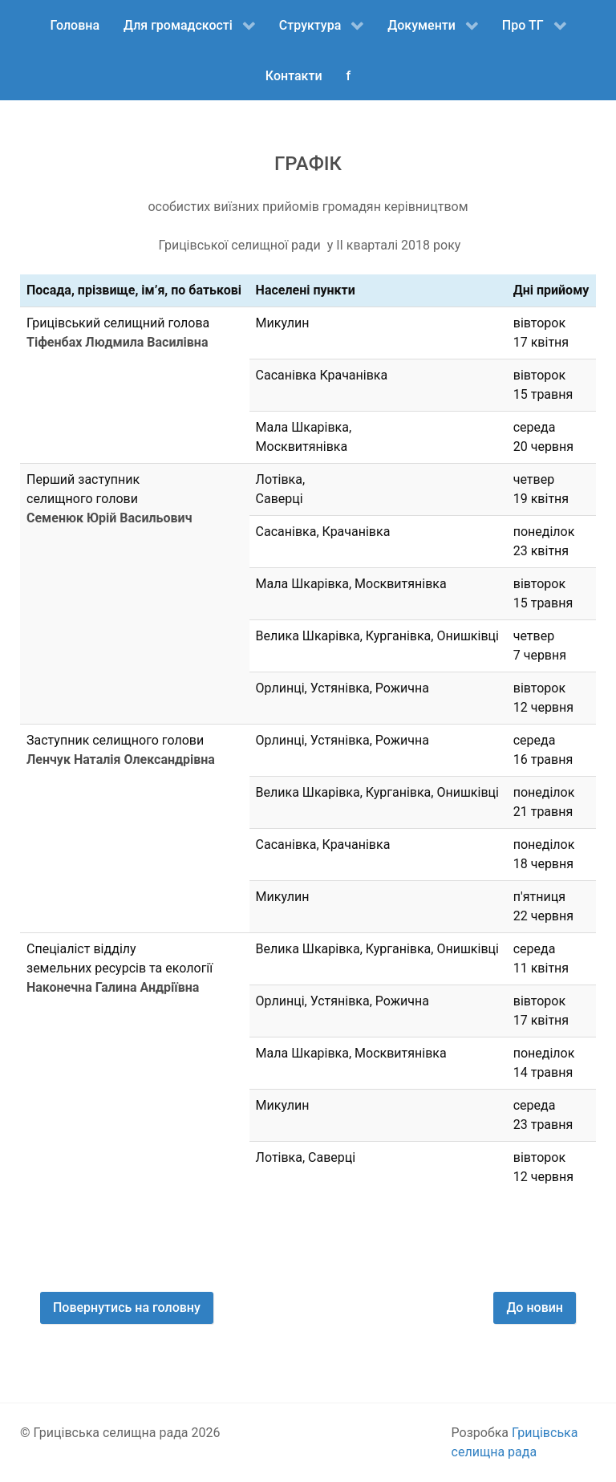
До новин (534, 1307)
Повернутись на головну (127, 1307)
